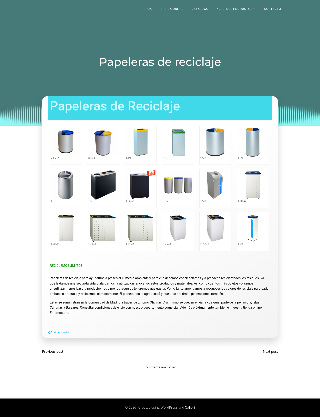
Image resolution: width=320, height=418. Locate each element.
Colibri (190, 409)
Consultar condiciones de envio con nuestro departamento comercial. (130, 308)
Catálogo (200, 9)
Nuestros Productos (236, 9)
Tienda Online (172, 9)
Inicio (148, 9)
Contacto (273, 9)
